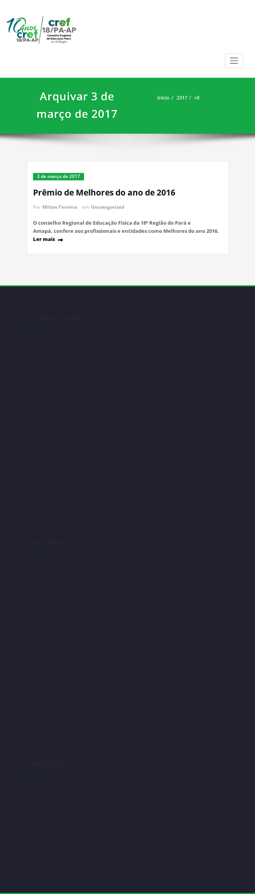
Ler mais (44, 239)
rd (202, 97)
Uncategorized (107, 207)
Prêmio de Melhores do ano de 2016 (104, 192)
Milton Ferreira (59, 207)
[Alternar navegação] (234, 60)
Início (169, 97)
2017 (187, 97)
